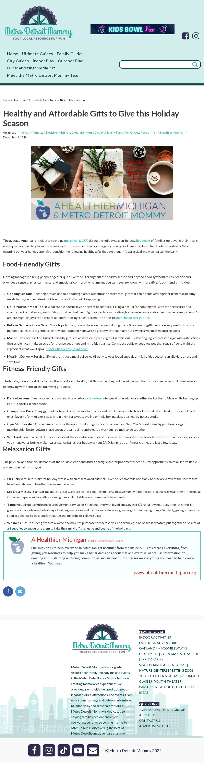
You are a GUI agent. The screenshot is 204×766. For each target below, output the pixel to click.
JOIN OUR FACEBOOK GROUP (162, 712)
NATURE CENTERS (153, 673)
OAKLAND (147, 651)
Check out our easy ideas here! (67, 350)
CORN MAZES (171, 657)
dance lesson (96, 400)
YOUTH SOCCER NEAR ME (159, 679)
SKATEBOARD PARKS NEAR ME (163, 668)
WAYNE (181, 651)
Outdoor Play (70, 60)
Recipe (145, 132)
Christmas (78, 132)
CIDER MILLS (148, 657)
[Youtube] (78, 753)
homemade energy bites (133, 319)
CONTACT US (149, 724)
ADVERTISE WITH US (155, 729)
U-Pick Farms (152, 662)
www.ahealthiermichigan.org (165, 575)
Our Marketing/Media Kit (31, 68)
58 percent (142, 241)
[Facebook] (186, 36)
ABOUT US (147, 718)
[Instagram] (196, 36)
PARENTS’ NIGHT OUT (156, 690)
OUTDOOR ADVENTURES (158, 646)
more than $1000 (76, 241)
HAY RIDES (192, 657)
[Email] (93, 753)
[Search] (154, 64)
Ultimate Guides (37, 53)
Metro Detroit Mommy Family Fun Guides (112, 132)
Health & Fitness (31, 132)
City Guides (18, 60)
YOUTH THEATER (167, 684)
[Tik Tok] (64, 753)
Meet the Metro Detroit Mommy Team (44, 75)
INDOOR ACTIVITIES (155, 640)
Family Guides (70, 53)
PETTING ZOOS (182, 673)
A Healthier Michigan (57, 132)
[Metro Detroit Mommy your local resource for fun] (38, 23)
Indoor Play (43, 60)
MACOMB (165, 651)
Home (12, 53)
